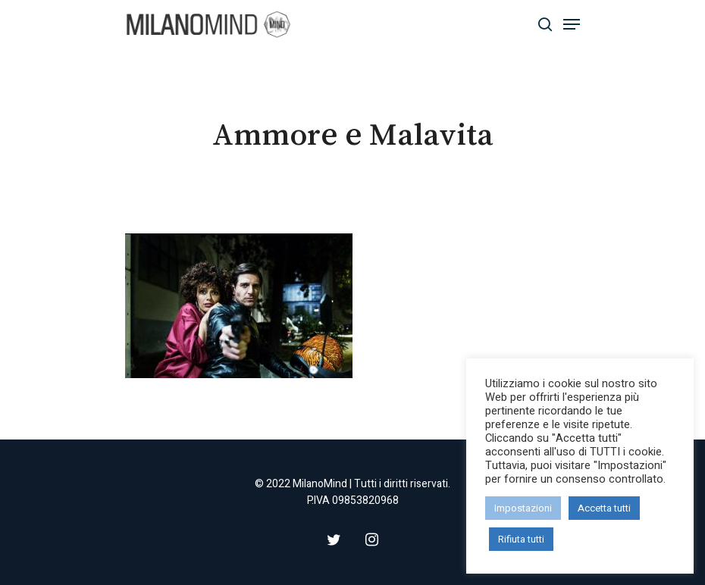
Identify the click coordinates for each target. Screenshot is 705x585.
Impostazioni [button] (523, 508)
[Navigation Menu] (571, 24)
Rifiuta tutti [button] (521, 539)
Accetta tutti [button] (604, 508)
